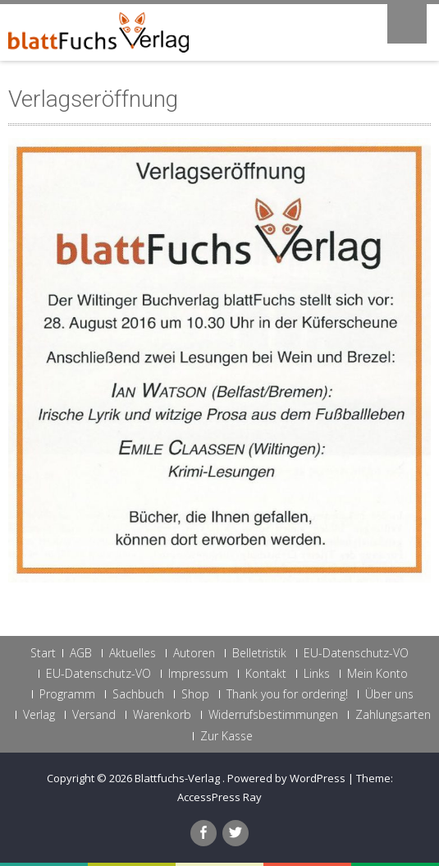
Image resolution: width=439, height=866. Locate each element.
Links (317, 674)
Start (43, 653)
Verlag (39, 715)
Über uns (389, 694)
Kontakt (265, 674)
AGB (81, 653)
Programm (67, 694)
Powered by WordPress (286, 778)
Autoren (194, 653)
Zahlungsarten (393, 715)
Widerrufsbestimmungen (273, 715)
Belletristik (259, 653)
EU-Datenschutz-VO (356, 653)
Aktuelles (132, 653)
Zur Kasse (226, 736)
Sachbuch (138, 694)
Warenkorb (162, 715)
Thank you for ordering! (287, 694)
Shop (195, 694)
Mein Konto (377, 674)
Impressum (198, 674)
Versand (94, 715)
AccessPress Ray (219, 797)
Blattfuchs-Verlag (178, 778)
